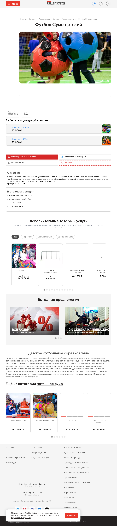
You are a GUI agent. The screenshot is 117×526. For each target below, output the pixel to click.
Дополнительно (45, 237)
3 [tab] (49, 290)
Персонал (27, 237)
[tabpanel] (23, 265)
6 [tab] (57, 290)
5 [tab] (54, 290)
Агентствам (70, 507)
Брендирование (65, 237)
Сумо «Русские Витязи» (99, 421)
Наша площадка (72, 447)
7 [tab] (59, 290)
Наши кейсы (70, 488)
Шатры (10, 452)
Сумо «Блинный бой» (45, 420)
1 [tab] (44, 290)
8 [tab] (62, 290)
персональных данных (21, 518)
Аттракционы (39, 452)
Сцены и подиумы (41, 457)
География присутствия (76, 468)
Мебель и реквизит (16, 457)
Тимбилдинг (12, 463)
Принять (71, 516)
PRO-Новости (71, 483)
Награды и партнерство (77, 473)
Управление (70, 493)
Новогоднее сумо (18, 420)
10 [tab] (67, 290)
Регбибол (72, 420)
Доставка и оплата (74, 452)
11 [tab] (70, 290)
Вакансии (69, 497)
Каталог (10, 447)
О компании (70, 502)
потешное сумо (50, 384)
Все (15, 237)
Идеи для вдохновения (76, 463)
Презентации (71, 478)
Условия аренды (72, 457)
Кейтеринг (37, 447)
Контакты (88, 483)
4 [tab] (52, 290)
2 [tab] (47, 290)
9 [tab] (65, 290)
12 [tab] (72, 290)
